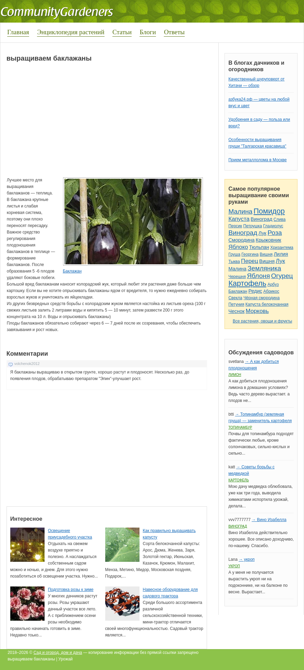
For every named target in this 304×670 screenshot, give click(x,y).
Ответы (174, 32)
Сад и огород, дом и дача (58, 652)
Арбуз (273, 284)
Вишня (266, 254)
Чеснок (236, 311)
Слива (279, 219)
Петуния (236, 304)
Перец (249, 261)
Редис (255, 291)
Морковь (257, 311)
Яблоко (238, 247)
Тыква (234, 261)
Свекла (235, 297)
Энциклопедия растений (71, 32)
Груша (234, 254)
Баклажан (72, 271)
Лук (262, 233)
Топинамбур (240, 427)
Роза (275, 232)
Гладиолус (273, 226)
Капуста (239, 219)
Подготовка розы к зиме (71, 589)
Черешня (237, 276)
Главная (18, 32)
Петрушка (252, 226)
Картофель (247, 283)
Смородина (241, 240)
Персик (235, 226)
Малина (240, 211)
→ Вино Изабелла (269, 519)
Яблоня (258, 275)
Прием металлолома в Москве (257, 159)
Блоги (147, 32)
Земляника (264, 268)
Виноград (261, 219)
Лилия (281, 254)
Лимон (234, 375)
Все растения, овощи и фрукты (262, 321)
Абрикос (271, 291)
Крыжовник (268, 240)
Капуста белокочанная (266, 304)
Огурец (282, 275)
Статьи (122, 32)
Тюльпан (259, 247)
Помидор (269, 211)
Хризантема (281, 247)
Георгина (249, 254)
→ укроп (246, 559)
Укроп (234, 566)
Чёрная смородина (261, 297)
